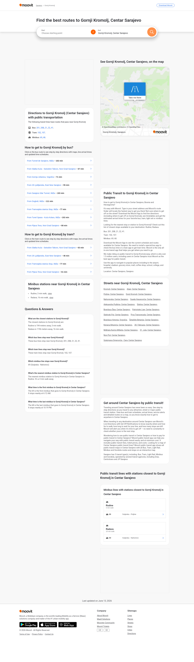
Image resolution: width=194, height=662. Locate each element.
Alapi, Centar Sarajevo (136, 289)
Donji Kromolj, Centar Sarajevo (139, 294)
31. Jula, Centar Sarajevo (150, 330)
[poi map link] (135, 102)
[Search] (151, 32)
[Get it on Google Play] (28, 624)
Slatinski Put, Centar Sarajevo (116, 315)
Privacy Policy (37, 634)
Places (130, 619)
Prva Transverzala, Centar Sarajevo (145, 315)
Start (43, 30)
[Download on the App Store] (48, 624)
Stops (129, 626)
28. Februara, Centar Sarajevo (146, 325)
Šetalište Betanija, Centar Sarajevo (143, 320)
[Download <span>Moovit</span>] (166, 5)
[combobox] (65, 33)
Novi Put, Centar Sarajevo (114, 335)
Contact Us (49, 634)
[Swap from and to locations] (93, 32)
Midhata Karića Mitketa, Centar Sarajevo (121, 330)
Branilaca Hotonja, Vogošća (115, 320)
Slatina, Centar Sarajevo (147, 304)
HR (100, 630)
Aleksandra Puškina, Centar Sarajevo (119, 304)
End (99, 30)
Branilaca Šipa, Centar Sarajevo (117, 309)
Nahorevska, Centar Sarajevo (116, 299)
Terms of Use (24, 634)
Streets (130, 623)
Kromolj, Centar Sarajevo (114, 289)
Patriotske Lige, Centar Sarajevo (145, 309)
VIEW (50, 293)
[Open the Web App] (67, 624)
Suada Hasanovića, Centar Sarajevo (145, 299)
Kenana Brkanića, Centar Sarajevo (118, 325)
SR (106, 630)
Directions (131, 633)
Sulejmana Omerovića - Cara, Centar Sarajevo (123, 340)
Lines (129, 616)
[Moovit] (26, 5)
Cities (129, 630)
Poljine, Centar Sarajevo (114, 294)
